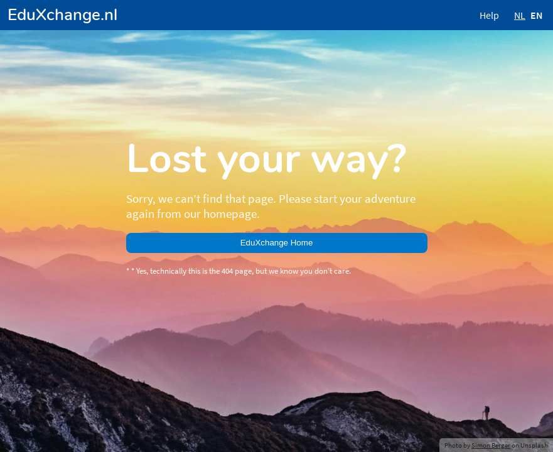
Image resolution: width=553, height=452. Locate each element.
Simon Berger (490, 445)
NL (519, 15)
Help (489, 15)
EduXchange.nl (62, 15)
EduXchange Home (276, 242)
